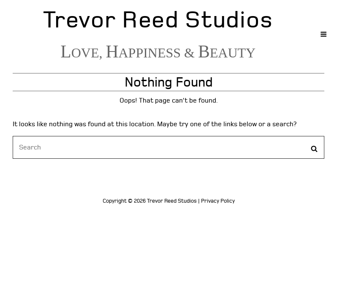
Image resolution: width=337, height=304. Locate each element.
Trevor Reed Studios (158, 20)
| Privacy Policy (216, 201)
